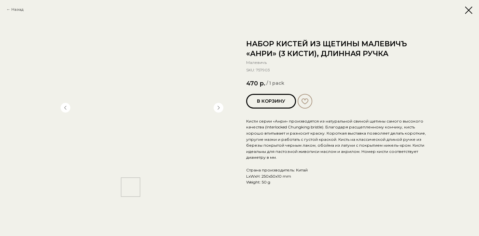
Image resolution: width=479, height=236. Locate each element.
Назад (17, 9)
